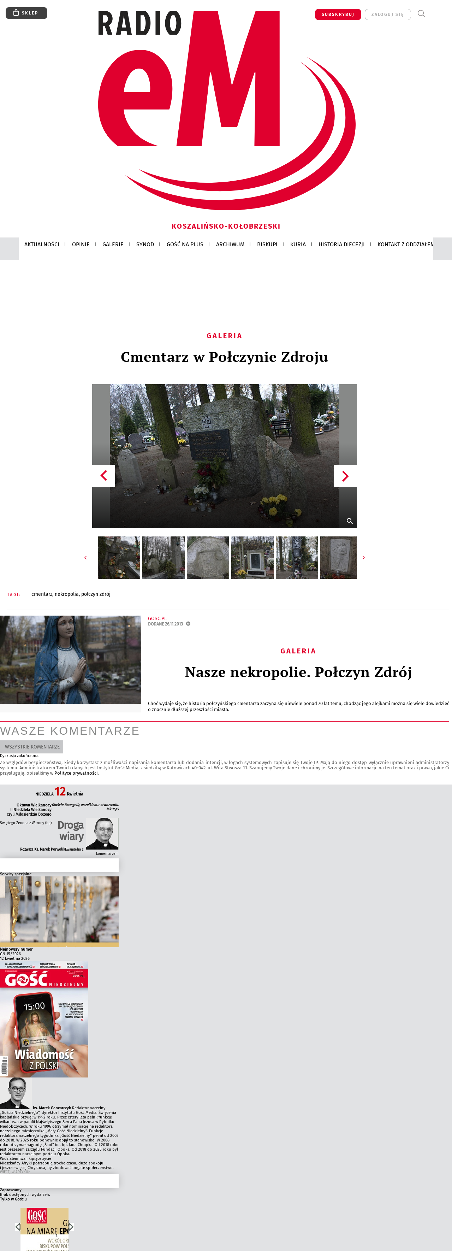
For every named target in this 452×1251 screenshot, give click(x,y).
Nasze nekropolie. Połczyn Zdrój (298, 671)
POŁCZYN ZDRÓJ (96, 594)
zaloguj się (387, 14)
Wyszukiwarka (421, 13)
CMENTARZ (41, 594)
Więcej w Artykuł (15, 1172)
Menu (434, 13)
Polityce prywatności (76, 773)
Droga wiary (70, 831)
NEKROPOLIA (67, 594)
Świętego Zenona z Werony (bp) (26, 823)
